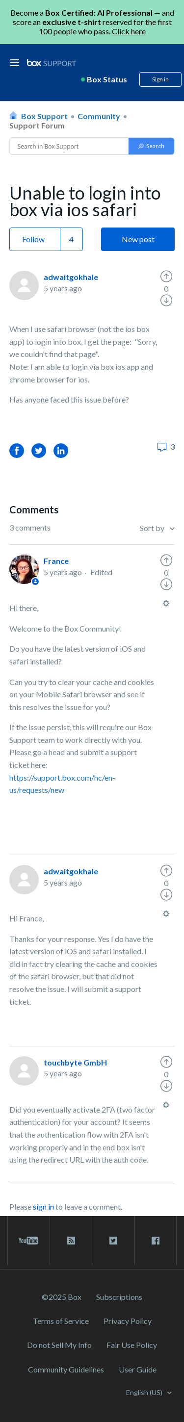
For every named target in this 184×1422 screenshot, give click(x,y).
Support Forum (37, 125)
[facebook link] (155, 1240)
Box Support (44, 116)
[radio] (166, 276)
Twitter (38, 450)
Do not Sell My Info (59, 1344)
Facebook (16, 450)
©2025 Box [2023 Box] (61, 1296)
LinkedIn (60, 450)
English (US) (145, 1392)
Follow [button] (33, 239)
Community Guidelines (66, 1369)
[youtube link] (29, 1240)
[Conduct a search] (69, 146)
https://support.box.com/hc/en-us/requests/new (62, 784)
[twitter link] (113, 1240)
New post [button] (138, 239)
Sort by (153, 528)
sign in (43, 1206)
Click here (129, 31)
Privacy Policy (128, 1320)
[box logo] (51, 62)
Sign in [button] (160, 79)
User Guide (138, 1369)
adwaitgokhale (71, 276)
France (56, 560)
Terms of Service (61, 1320)
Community (99, 116)
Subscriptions (119, 1296)
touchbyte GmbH (75, 1062)
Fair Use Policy (131, 1344)
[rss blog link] (71, 1240)
